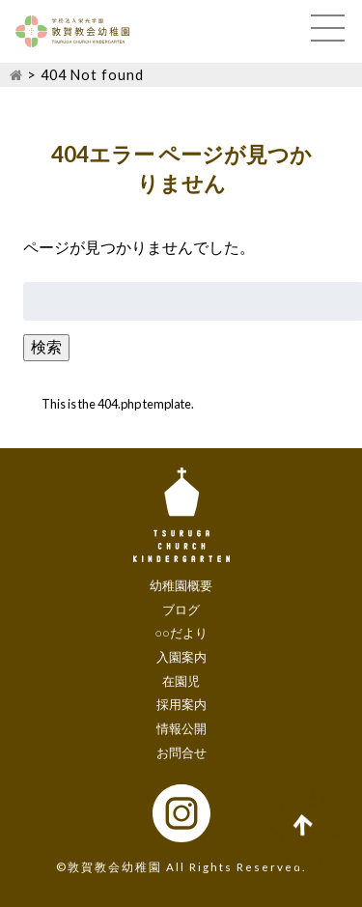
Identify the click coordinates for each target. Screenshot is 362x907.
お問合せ (181, 752)
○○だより (181, 632)
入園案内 (181, 657)
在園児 (181, 681)
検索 (46, 346)
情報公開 (181, 728)
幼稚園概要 (181, 585)
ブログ (181, 609)
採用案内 (181, 704)
